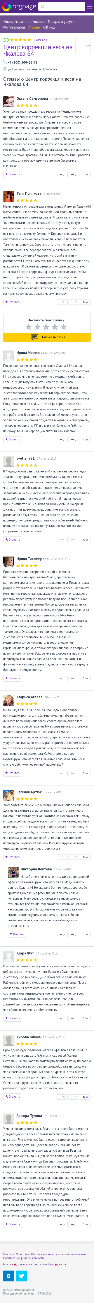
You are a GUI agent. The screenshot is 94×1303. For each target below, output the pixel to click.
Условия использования (71, 1254)
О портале (22, 1254)
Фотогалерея (14, 27)
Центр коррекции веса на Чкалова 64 (38, 50)
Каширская (25, 1264)
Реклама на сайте (42, 1254)
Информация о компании (24, 21)
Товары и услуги (60, 21)
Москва (8, 1264)
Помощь (8, 1254)
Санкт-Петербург (43, 1264)
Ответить (12, 174)
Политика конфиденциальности (23, 1258)
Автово (63, 1264)
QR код (49, 27)
